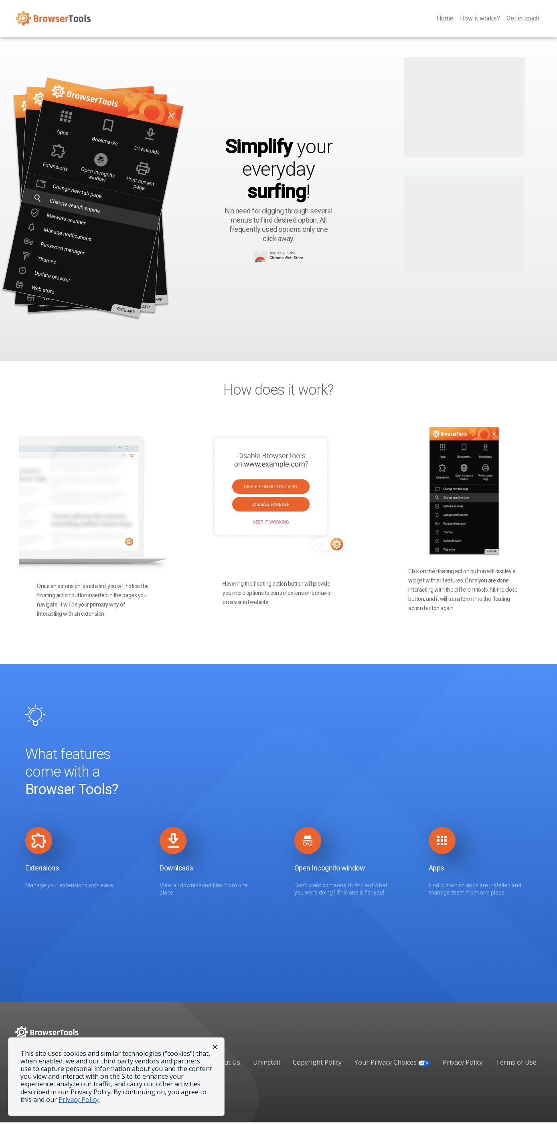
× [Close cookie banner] (215, 1046)
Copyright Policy (317, 1063)
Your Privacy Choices (392, 1063)
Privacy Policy (463, 1063)
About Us (226, 1063)
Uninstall (266, 1063)
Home (445, 19)
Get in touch (522, 19)
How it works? (480, 19)
